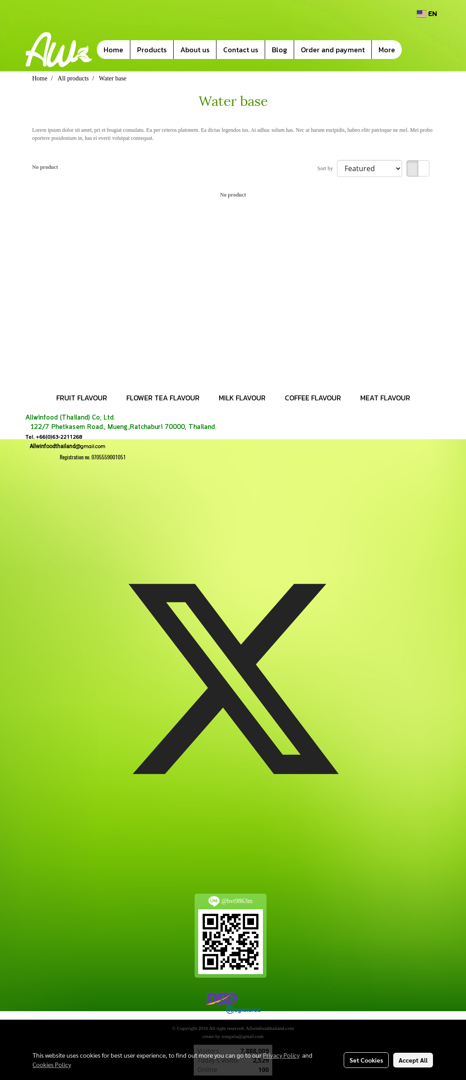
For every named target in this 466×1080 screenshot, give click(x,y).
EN (427, 13)
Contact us (240, 49)
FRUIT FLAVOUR (81, 397)
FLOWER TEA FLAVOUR (163, 397)
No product (45, 167)
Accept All (413, 1060)
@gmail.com (65, 446)
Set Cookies (366, 1060)
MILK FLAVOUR (242, 397)
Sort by (327, 168)
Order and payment (333, 49)
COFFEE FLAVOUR (313, 397)
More (387, 49)
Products (151, 49)
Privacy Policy (281, 1055)
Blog (279, 49)
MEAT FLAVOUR (385, 397)
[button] (415, 49)
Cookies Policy (52, 1064)
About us (194, 49)
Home (113, 49)
